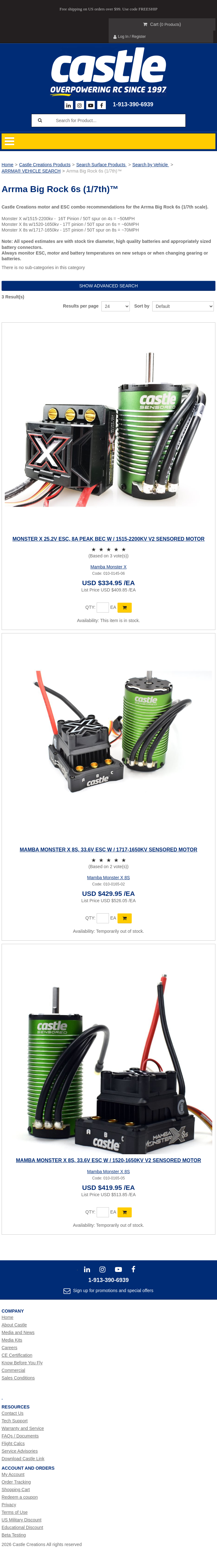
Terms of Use (14, 1512)
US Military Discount (21, 1519)
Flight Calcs (13, 1443)
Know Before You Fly (22, 1362)
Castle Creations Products (45, 164)
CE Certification (17, 1355)
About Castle (14, 1324)
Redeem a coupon (20, 1497)
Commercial (13, 1370)
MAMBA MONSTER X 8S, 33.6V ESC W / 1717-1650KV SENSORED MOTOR (108, 849)
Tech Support (15, 1420)
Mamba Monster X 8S (108, 877)
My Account (13, 1474)
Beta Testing (14, 1535)
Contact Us (12, 1413)
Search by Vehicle (150, 164)
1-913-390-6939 (133, 104)
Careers (9, 1347)
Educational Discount (22, 1527)
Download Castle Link (23, 1458)
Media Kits (12, 1340)
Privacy (9, 1504)
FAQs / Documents (20, 1435)
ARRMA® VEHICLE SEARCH (31, 170)
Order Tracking (16, 1482)
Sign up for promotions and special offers (112, 1290)
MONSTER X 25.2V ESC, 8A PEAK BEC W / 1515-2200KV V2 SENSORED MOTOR (108, 539)
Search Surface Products (101, 164)
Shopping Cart (16, 1489)
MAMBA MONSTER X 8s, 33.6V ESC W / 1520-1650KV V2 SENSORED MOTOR (108, 1160)
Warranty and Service (23, 1428)
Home (7, 164)
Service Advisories (20, 1451)
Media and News (18, 1332)
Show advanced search (108, 285)
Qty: (90, 607)
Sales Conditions (18, 1377)
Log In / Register (129, 36)
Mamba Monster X (108, 566)
